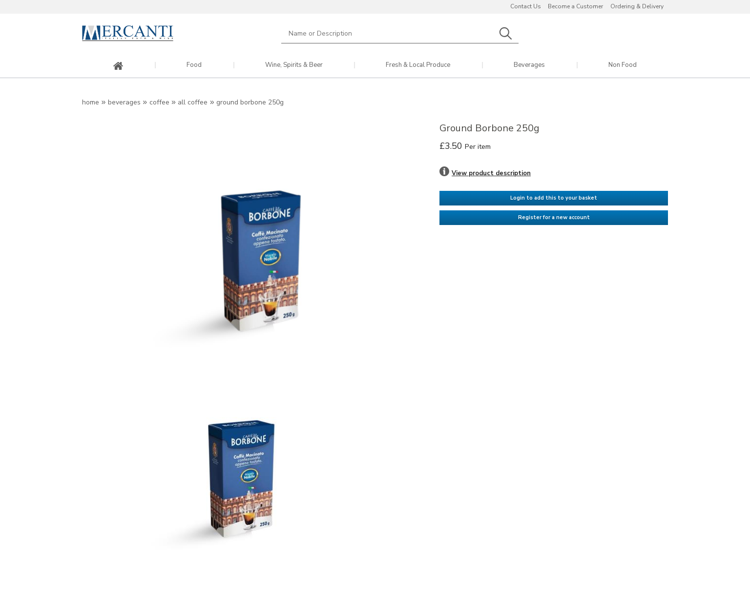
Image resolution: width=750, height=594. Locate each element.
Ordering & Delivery (637, 6)
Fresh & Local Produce (418, 65)
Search (505, 33)
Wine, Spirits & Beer (294, 65)
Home (90, 102)
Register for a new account (554, 217)
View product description (491, 173)
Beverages (529, 65)
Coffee (159, 102)
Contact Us (525, 6)
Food (194, 65)
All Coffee (193, 102)
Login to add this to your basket (554, 198)
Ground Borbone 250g (250, 102)
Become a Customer (575, 6)
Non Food (622, 65)
